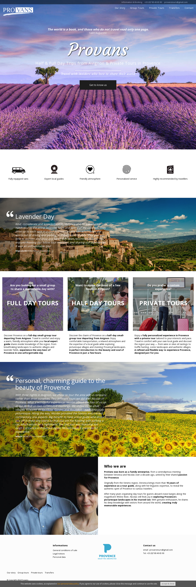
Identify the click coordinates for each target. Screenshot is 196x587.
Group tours (23, 572)
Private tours (37, 572)
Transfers (174, 7)
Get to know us (98, 85)
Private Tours (156, 7)
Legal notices (59, 553)
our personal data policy (68, 583)
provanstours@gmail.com (176, 2)
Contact (189, 7)
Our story (120, 7)
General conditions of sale (65, 550)
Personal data (59, 557)
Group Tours (137, 7)
